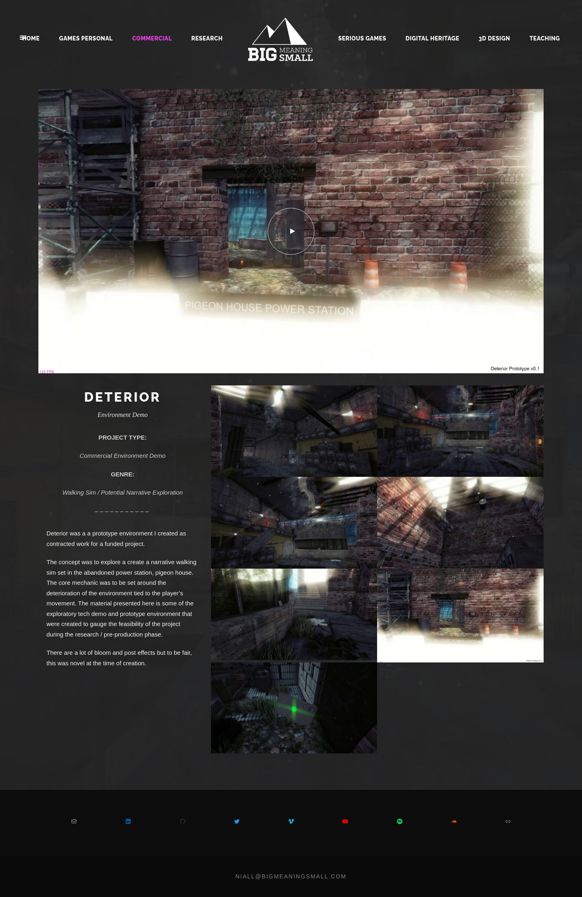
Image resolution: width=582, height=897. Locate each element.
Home (31, 38)
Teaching (544, 38)
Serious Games (362, 38)
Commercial (152, 38)
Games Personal (86, 38)
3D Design (494, 38)
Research (207, 38)
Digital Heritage (433, 38)
